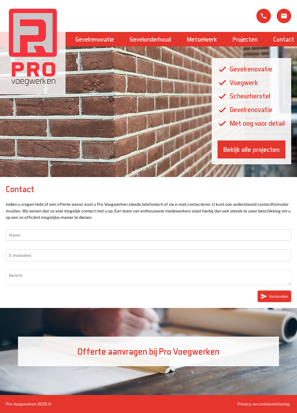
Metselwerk (202, 39)
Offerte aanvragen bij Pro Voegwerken (148, 351)
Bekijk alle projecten (251, 149)
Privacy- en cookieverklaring (264, 404)
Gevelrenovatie (94, 39)
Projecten (245, 39)
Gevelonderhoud (150, 39)
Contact (283, 39)
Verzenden (274, 296)
